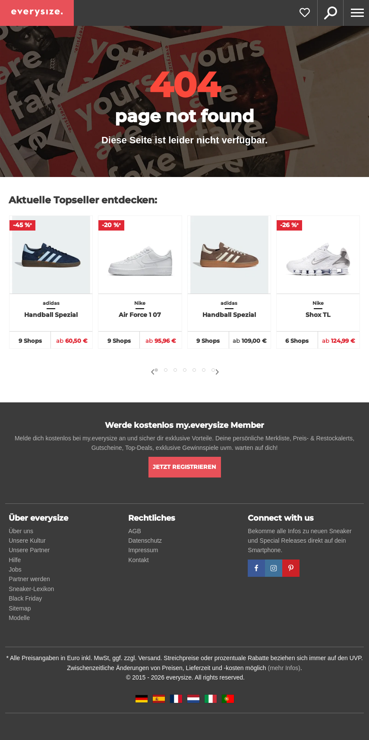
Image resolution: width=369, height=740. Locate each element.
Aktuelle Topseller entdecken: (83, 200)
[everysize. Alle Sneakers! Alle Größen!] (37, 13)
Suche (330, 13)
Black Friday (25, 598)
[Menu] (356, 13)
